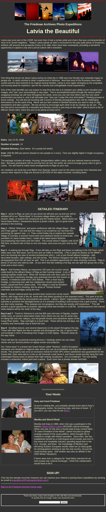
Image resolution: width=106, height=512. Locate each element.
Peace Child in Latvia (52, 426)
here (66, 410)
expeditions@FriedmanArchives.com (29, 480)
